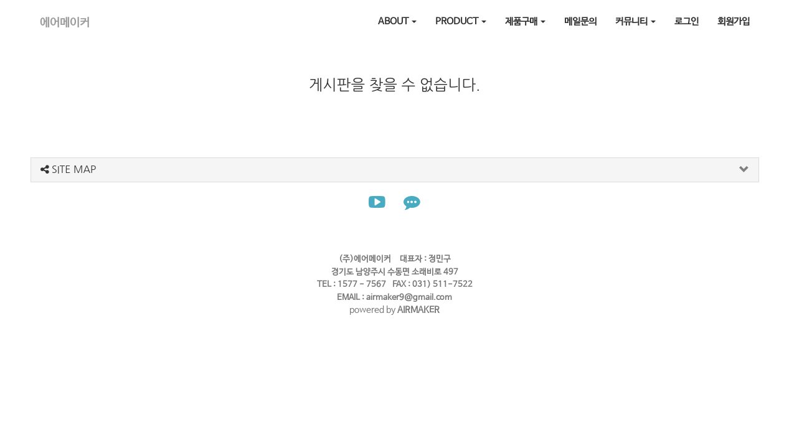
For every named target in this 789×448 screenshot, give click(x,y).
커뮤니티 (635, 21)
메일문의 (580, 21)
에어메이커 (65, 23)
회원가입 (733, 21)
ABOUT (397, 21)
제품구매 (525, 21)
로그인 (686, 21)
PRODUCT (460, 21)
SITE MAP (68, 169)
